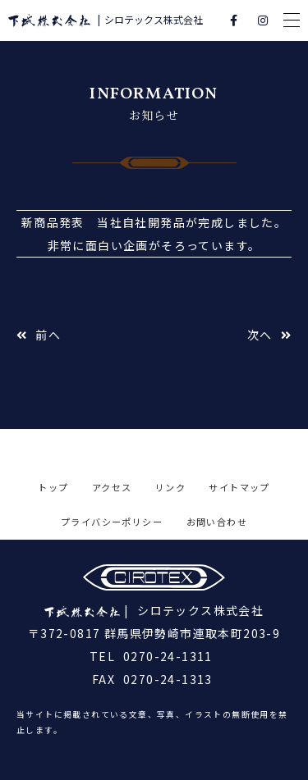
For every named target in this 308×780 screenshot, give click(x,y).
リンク (170, 487)
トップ (53, 487)
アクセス (112, 487)
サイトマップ (239, 487)
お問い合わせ (216, 521)
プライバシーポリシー (112, 521)
